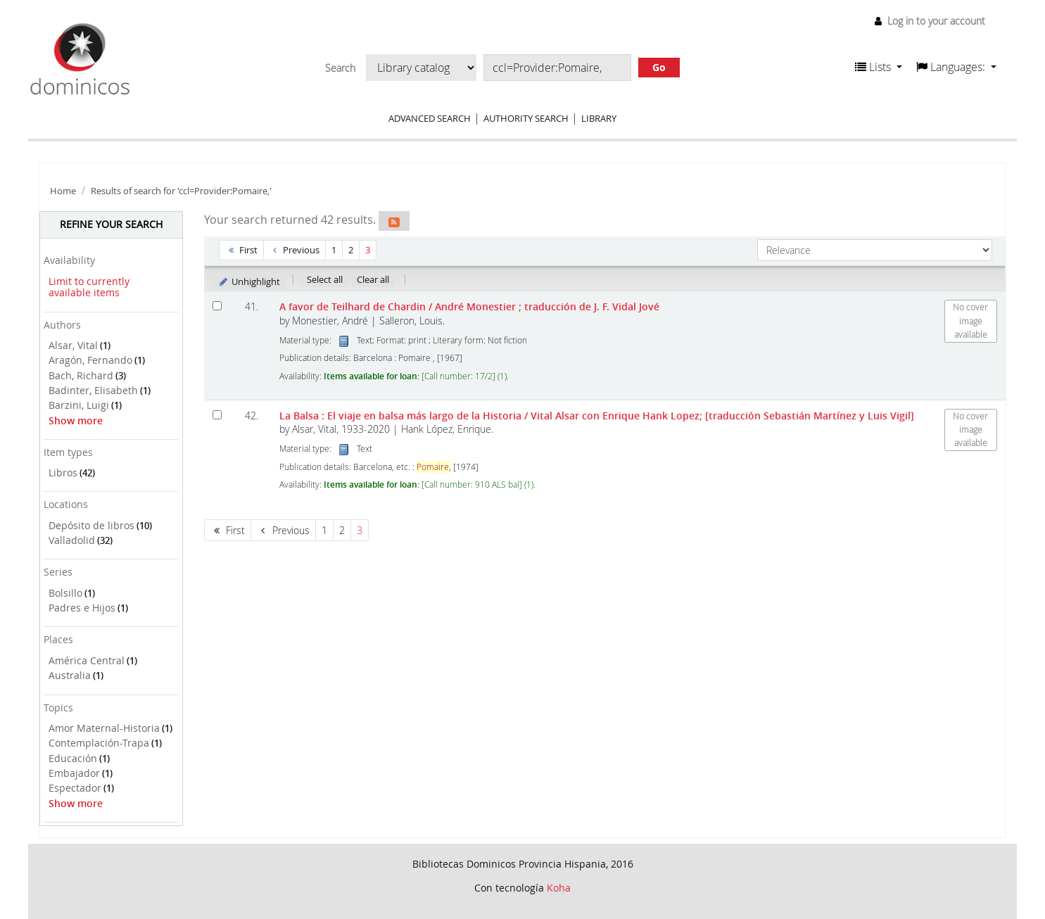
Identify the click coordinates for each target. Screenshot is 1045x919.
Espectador (75, 787)
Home (63, 191)
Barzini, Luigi (79, 405)
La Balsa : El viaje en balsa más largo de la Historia (596, 415)
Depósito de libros (91, 525)
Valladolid (72, 540)
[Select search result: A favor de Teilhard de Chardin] (217, 305)
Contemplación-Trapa (99, 742)
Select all (325, 279)
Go (659, 67)
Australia (70, 675)
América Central (87, 660)
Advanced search (429, 118)
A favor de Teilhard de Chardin (469, 306)
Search (340, 68)
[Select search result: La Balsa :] (217, 414)
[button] (878, 67)
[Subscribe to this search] (394, 221)
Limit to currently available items (89, 287)
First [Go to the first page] (241, 249)
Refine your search (111, 224)
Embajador (74, 773)
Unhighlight (248, 281)
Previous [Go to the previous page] (295, 249)
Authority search (526, 118)
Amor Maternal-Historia (104, 728)
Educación (73, 758)
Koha (559, 887)
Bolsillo (65, 593)
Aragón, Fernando (90, 360)
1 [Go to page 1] (333, 249)
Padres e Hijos (82, 607)
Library (598, 118)
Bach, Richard (81, 375)
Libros (63, 472)
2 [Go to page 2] (350, 249)
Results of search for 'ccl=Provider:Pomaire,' (181, 191)
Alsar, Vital (73, 345)
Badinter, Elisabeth (93, 390)
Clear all (373, 279)
